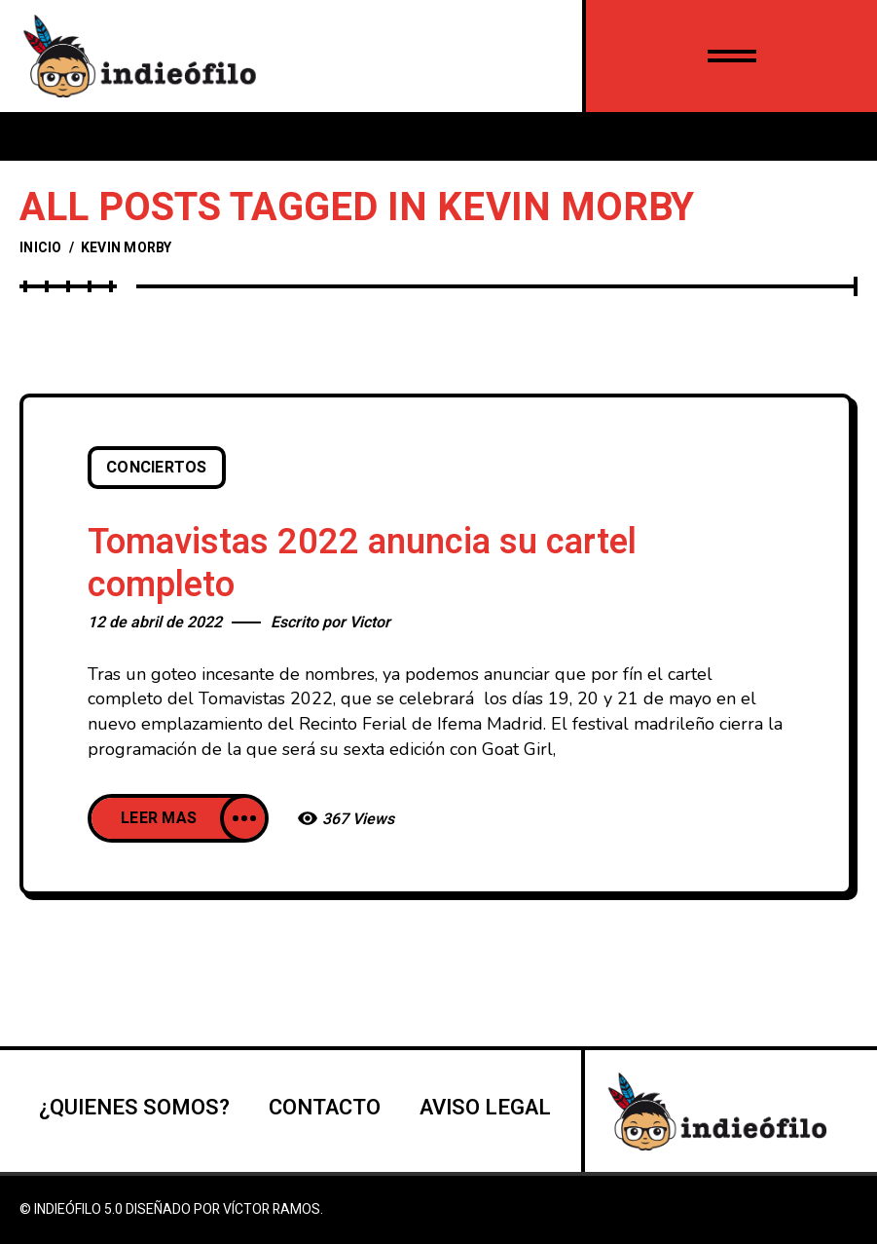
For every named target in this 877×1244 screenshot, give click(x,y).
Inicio (40, 248)
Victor (369, 622)
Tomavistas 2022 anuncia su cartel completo (362, 563)
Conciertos (156, 467)
